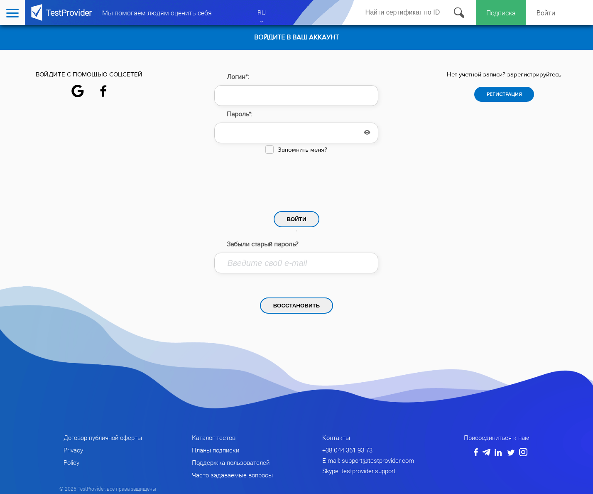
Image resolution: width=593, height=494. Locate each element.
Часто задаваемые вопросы (232, 475)
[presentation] (296, 180)
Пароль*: (239, 114)
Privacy (73, 450)
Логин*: (238, 77)
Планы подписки (215, 450)
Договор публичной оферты (103, 437)
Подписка (501, 12)
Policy (71, 462)
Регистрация (504, 94)
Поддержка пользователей (231, 462)
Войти (546, 12)
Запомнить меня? (302, 150)
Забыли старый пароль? (262, 244)
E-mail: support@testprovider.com (368, 460)
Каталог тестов (213, 437)
